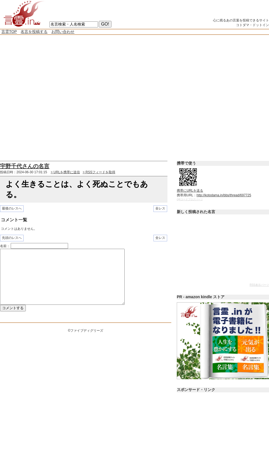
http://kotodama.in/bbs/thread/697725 (224, 195)
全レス (160, 208)
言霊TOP (9, 31)
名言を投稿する (34, 31)
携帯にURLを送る (190, 190)
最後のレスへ (12, 208)
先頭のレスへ (12, 238)
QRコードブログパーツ (190, 199)
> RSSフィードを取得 (99, 172)
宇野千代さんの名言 (24, 166)
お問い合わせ (62, 31)
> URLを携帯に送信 (65, 172)
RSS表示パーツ (259, 284)
